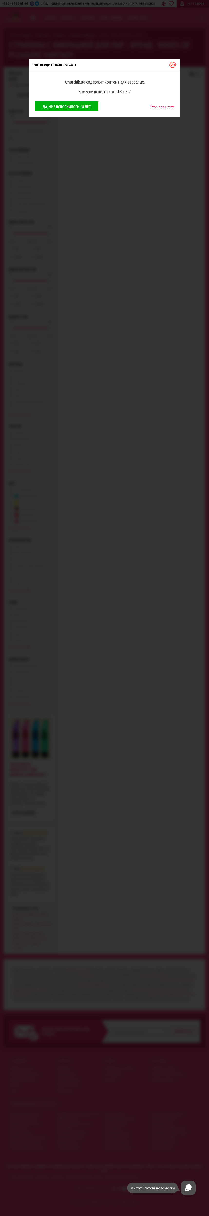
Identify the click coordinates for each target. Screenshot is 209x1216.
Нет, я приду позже (162, 106)
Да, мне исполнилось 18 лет (67, 106)
